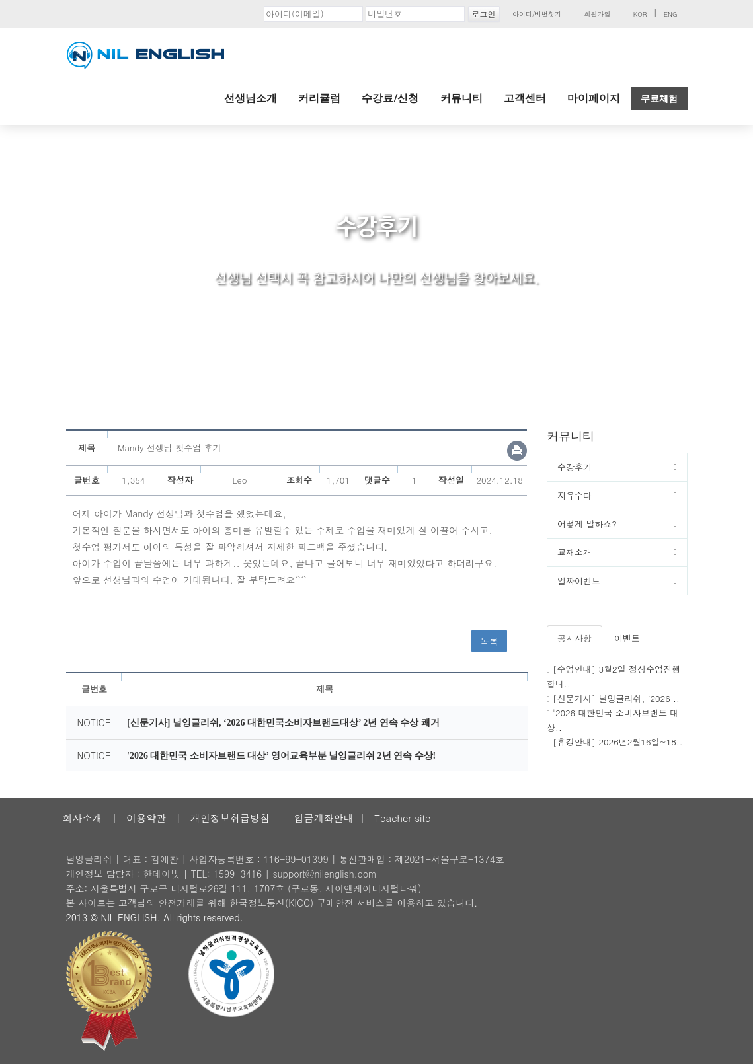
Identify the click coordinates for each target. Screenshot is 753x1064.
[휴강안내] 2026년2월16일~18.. (618, 742)
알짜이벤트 (578, 580)
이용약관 (146, 818)
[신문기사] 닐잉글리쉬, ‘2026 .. (616, 698)
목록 (489, 641)
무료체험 (659, 98)
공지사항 (574, 638)
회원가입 (597, 14)
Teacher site (402, 818)
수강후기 (574, 467)
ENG (671, 14)
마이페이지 (593, 98)
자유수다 (574, 495)
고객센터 (525, 98)
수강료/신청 (390, 98)
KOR (640, 14)
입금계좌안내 (324, 818)
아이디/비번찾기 (536, 14)
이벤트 (627, 638)
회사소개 (82, 818)
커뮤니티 (461, 98)
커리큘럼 (319, 98)
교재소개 (574, 552)
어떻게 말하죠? (587, 523)
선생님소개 (250, 98)
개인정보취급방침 (230, 818)
